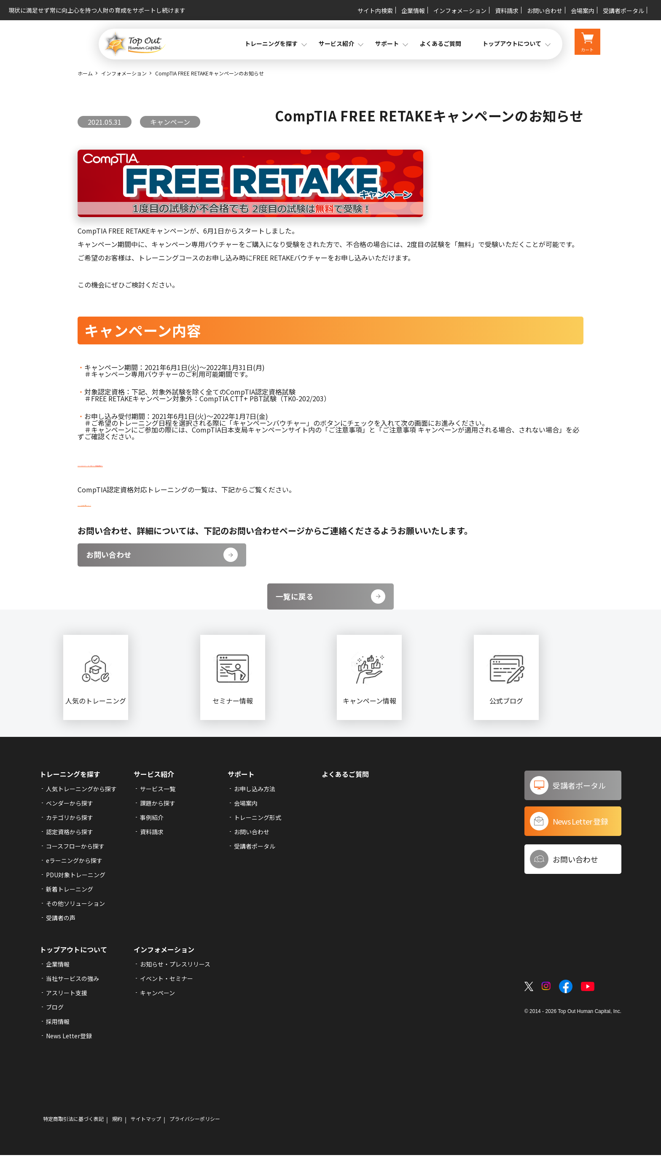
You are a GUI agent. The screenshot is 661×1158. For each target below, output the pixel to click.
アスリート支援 (66, 995)
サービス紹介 (154, 777)
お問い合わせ (544, 10)
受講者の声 (60, 920)
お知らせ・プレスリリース (175, 967)
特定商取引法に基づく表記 (73, 1121)
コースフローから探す (75, 849)
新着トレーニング (69, 892)
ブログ (55, 1010)
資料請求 (507, 10)
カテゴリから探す (69, 820)
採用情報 (58, 1024)
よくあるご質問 (440, 43)
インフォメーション (459, 10)
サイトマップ (146, 1121)
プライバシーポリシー (194, 1121)
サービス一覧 (157, 791)
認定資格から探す (69, 834)
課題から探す (157, 806)
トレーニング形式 (257, 820)
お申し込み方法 (254, 791)
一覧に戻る (330, 599)
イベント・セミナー (166, 981)
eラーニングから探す (74, 863)
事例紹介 (152, 820)
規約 (117, 1121)
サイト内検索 (375, 10)
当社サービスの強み (72, 981)
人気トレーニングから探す (81, 791)
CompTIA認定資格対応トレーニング (133, 503)
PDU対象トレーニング (75, 877)
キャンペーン (157, 995)
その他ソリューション (75, 906)
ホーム (85, 73)
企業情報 (413, 10)
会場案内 (582, 10)
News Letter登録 (69, 1038)
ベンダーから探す (69, 806)
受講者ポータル (623, 10)
